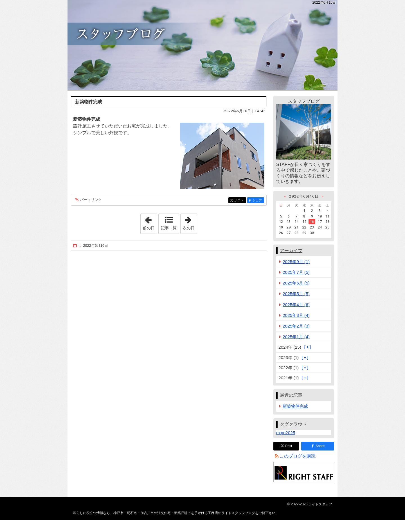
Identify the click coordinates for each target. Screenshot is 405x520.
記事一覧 (169, 228)
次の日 (190, 222)
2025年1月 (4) (296, 336)
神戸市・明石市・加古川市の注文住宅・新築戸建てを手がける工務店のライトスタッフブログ (203, 45)
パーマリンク (90, 200)
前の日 (150, 222)
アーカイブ (291, 250)
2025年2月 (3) (296, 326)
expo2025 (285, 432)
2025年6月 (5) (296, 283)
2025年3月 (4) (296, 315)
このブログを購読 (298, 456)
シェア (257, 200)
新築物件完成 (88, 101)
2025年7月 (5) (296, 272)
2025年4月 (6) (296, 304)
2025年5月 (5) (296, 293)
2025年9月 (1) (296, 261)
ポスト (239, 200)
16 (312, 221)
